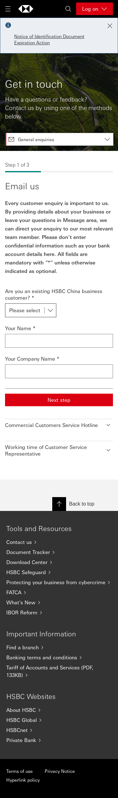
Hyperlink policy (23, 780)
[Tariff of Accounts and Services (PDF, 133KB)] (59, 671)
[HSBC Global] (59, 720)
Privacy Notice (60, 771)
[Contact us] (59, 542)
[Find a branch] (59, 647)
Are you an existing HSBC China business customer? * (53, 294)
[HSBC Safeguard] (59, 572)
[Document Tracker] (59, 552)
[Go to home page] (26, 9)
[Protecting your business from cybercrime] (59, 582)
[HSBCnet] (59, 730)
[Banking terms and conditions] (59, 657)
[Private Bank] (59, 740)
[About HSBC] (59, 710)
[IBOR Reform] (59, 612)
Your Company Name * (32, 358)
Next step (59, 399)
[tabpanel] (59, 315)
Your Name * (20, 328)
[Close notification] (109, 25)
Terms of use (19, 771)
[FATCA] (59, 592)
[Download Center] (59, 562)
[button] (59, 423)
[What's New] (59, 602)
